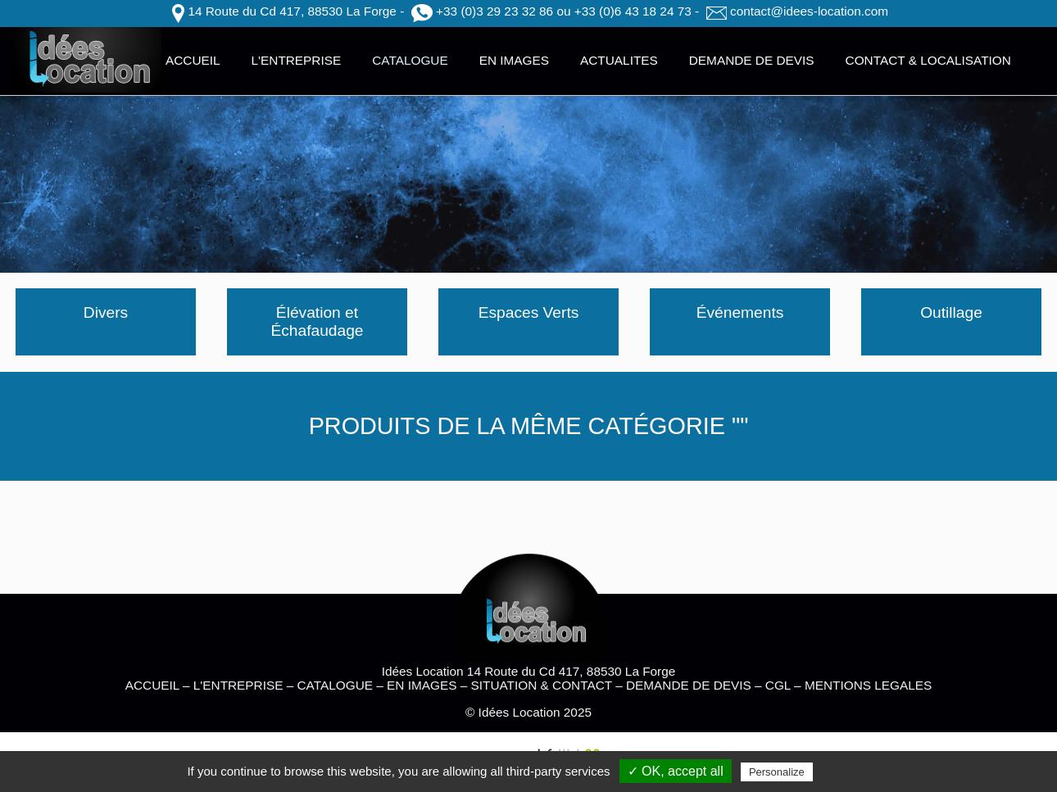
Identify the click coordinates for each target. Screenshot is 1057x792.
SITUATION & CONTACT (541, 685)
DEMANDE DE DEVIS (751, 60)
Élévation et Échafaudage (316, 321)
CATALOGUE (409, 60)
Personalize (777, 772)
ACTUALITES (619, 60)
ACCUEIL (193, 60)
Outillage (951, 312)
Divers (106, 312)
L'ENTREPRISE (297, 60)
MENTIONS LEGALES (868, 685)
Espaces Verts (529, 312)
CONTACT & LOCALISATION (928, 60)
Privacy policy (851, 771)
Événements (740, 312)
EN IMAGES (514, 60)
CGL (778, 685)
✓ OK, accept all (676, 771)
